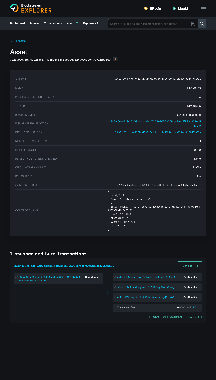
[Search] (149, 23)
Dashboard (17, 23)
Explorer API (91, 23)
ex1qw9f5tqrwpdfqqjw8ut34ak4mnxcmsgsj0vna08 (145, 297)
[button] (115, 59)
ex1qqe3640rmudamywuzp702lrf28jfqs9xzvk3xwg (145, 287)
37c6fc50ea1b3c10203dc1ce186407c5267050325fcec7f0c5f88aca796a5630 (64, 265)
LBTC (195, 307)
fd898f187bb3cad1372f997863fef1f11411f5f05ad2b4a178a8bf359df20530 (157, 132)
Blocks (34, 23)
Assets (72, 23)
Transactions (53, 23)
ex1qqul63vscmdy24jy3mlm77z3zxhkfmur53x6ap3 (146, 276)
